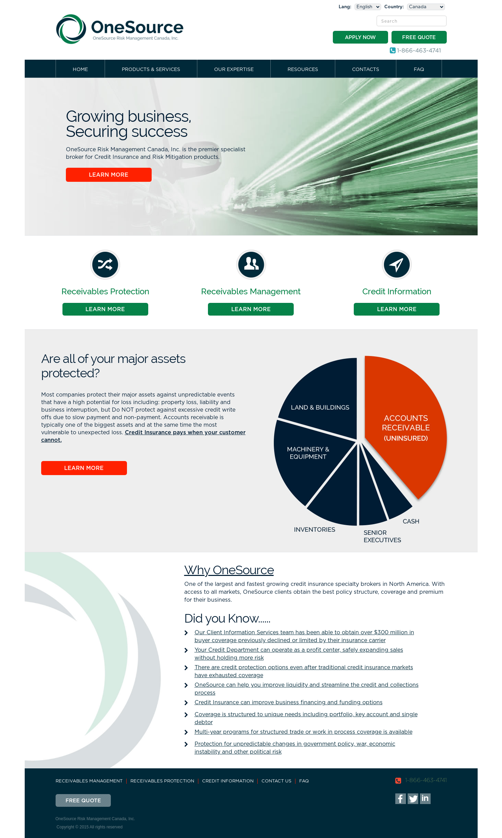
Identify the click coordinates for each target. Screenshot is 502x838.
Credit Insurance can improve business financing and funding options (289, 702)
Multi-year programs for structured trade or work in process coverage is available (303, 732)
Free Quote (419, 37)
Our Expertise (234, 69)
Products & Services (151, 69)
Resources (303, 69)
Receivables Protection (162, 781)
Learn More (108, 175)
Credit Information (228, 781)
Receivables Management (89, 781)
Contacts (365, 69)
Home (80, 69)
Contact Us (276, 781)
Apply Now (360, 37)
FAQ (419, 69)
